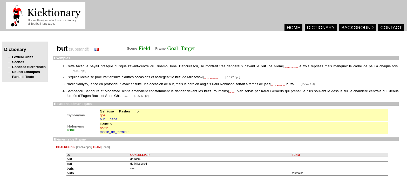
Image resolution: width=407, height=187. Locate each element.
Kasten (124, 111)
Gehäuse (107, 111)
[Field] (71, 129)
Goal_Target (181, 48)
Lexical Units (22, 57)
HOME (293, 27)
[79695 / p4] (141, 95)
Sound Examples (26, 72)
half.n (104, 128)
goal (103, 115)
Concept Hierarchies (29, 67)
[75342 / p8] (308, 84)
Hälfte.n (106, 124)
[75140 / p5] (79, 70)
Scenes (18, 62)
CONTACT (391, 27)
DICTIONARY (321, 27)
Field (144, 48)
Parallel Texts (23, 77)
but (102, 119)
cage (113, 119)
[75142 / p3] (232, 77)
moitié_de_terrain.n (115, 132)
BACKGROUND (357, 27)
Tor (137, 111)
